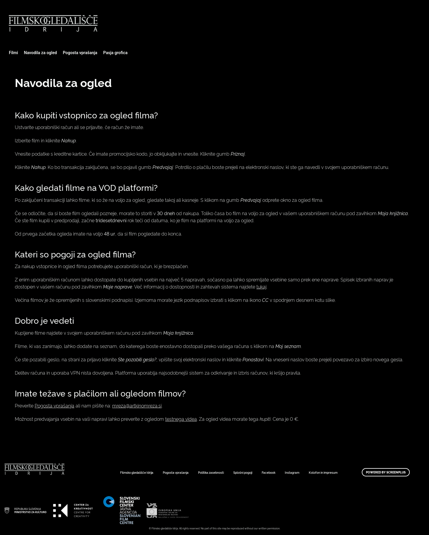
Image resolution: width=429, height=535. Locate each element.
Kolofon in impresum (323, 472)
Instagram (292, 472)
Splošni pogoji (242, 472)
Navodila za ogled (40, 52)
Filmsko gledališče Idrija (136, 472)
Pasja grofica (115, 52)
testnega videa (181, 418)
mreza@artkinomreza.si (137, 405)
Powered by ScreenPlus (386, 472)
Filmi (13, 52)
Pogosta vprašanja (80, 52)
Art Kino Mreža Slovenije (25, 510)
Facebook (268, 472)
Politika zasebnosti (211, 472)
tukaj (261, 286)
